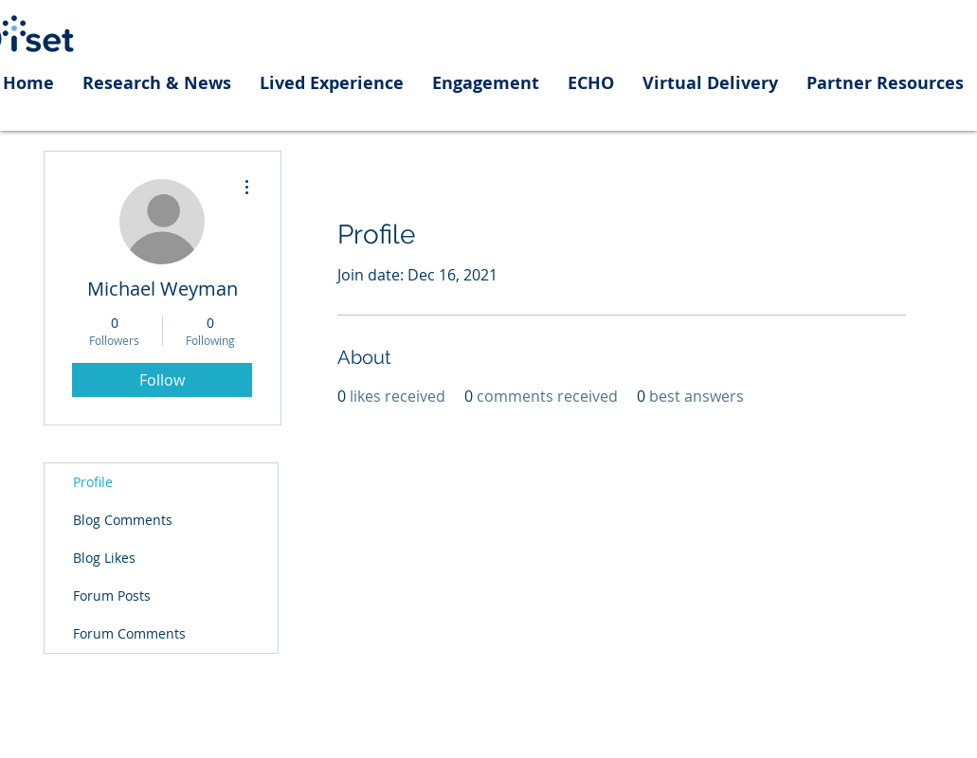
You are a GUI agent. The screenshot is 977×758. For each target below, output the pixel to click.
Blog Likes (104, 558)
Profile (93, 482)
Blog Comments (122, 520)
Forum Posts (112, 596)
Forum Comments (129, 633)
